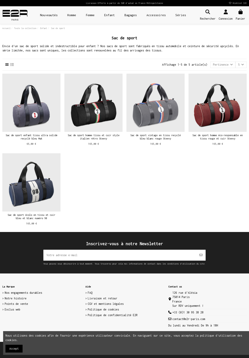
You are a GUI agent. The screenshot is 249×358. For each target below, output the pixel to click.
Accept (14, 348)
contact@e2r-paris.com (188, 319)
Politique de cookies (103, 309)
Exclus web (12, 309)
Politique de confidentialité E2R (113, 315)
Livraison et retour (102, 298)
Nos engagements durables (23, 292)
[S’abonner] (201, 255)
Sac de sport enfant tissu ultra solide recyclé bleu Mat (31, 137)
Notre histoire (15, 298)
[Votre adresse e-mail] (119, 255)
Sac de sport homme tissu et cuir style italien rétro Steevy (93, 137)
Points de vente (16, 303)
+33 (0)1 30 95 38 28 (187, 312)
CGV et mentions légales (106, 303)
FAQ (90, 292)
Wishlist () (238, 3)
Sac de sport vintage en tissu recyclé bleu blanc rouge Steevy (155, 137)
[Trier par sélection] (223, 65)
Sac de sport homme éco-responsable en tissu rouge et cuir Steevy (217, 137)
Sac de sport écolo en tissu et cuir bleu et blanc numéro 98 (31, 216)
